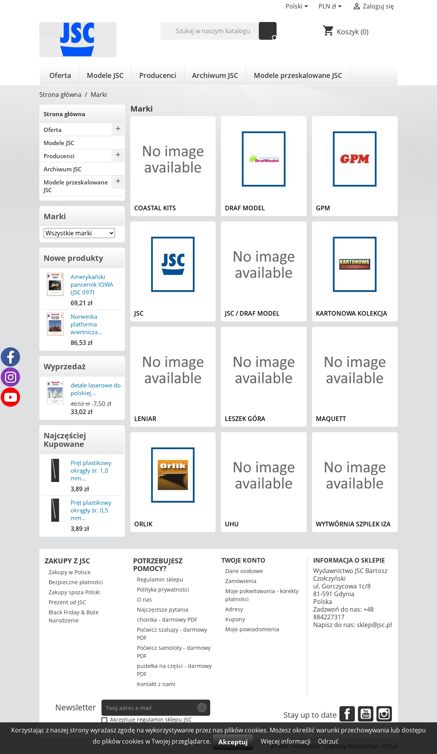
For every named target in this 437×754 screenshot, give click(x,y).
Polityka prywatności (163, 589)
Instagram (384, 714)
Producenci (157, 75)
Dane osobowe (244, 571)
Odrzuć (328, 741)
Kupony (235, 619)
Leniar (145, 418)
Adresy (234, 609)
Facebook (347, 714)
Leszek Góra (245, 418)
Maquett (331, 418)
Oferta (60, 75)
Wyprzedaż (65, 366)
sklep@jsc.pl (374, 624)
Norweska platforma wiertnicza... (86, 324)
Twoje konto (243, 560)
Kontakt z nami (156, 684)
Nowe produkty (73, 258)
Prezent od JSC (67, 602)
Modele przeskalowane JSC (298, 75)
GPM (323, 208)
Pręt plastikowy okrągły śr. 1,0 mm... (91, 470)
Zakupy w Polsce (70, 572)
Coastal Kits (155, 208)
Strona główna (64, 114)
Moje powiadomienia (252, 629)
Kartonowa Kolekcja (351, 313)
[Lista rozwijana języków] (298, 7)
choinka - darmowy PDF (167, 619)
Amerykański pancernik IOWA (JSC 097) (92, 284)
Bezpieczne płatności (76, 582)
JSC (138, 313)
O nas (144, 599)
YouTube (365, 714)
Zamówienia (240, 581)
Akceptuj (233, 741)
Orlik (143, 524)
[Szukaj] (218, 31)
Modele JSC (105, 75)
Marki (55, 216)
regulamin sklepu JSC (164, 719)
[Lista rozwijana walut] (331, 7)
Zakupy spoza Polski (74, 592)
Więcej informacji (286, 741)
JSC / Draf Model (252, 313)
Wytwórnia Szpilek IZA (353, 524)
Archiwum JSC (215, 75)
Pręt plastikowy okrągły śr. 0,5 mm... (91, 510)
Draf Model (245, 208)
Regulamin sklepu (160, 579)
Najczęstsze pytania (162, 609)
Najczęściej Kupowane (65, 439)
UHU (232, 524)
